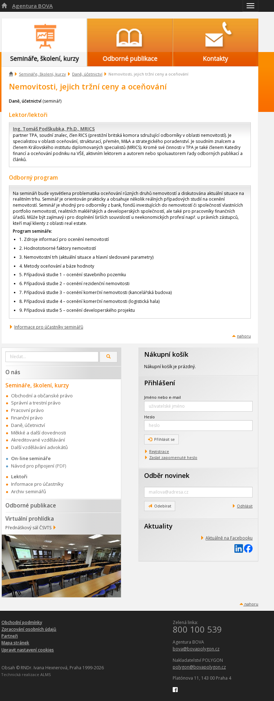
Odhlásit (245, 506)
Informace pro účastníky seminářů (48, 327)
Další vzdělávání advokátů (39, 447)
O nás (12, 372)
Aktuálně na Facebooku (229, 538)
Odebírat (159, 506)
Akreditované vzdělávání (38, 440)
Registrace (159, 451)
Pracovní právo (27, 410)
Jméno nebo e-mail (162, 397)
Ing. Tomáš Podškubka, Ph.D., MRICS (54, 128)
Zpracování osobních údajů (28, 629)
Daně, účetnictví (87, 74)
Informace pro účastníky (37, 484)
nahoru (244, 336)
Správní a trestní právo (36, 403)
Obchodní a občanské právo (42, 395)
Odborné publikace (30, 505)
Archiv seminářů (28, 491)
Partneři (9, 636)
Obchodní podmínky (21, 622)
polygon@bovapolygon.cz (199, 667)
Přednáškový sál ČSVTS (28, 528)
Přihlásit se (161, 439)
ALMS (45, 674)
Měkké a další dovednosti (38, 432)
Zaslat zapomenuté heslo (173, 457)
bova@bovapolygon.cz (196, 649)
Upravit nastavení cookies (27, 650)
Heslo (149, 416)
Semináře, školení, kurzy (42, 74)
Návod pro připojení (32, 466)
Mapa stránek (15, 643)
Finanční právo (27, 417)
